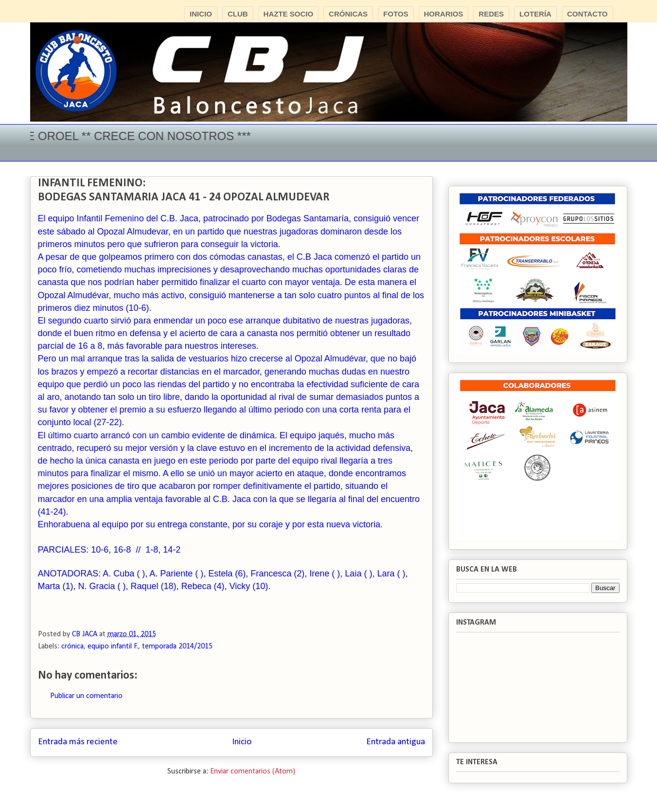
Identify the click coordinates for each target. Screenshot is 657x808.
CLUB (238, 14)
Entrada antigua (395, 742)
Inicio (241, 742)
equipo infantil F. (113, 646)
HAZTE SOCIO (289, 14)
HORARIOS (443, 14)
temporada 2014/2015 (177, 646)
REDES (491, 14)
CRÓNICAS (348, 14)
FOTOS (395, 14)
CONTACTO (587, 14)
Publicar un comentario (86, 696)
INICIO (201, 14)
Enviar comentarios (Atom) (252, 771)
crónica (72, 646)
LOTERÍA (535, 14)
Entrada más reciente (78, 742)
